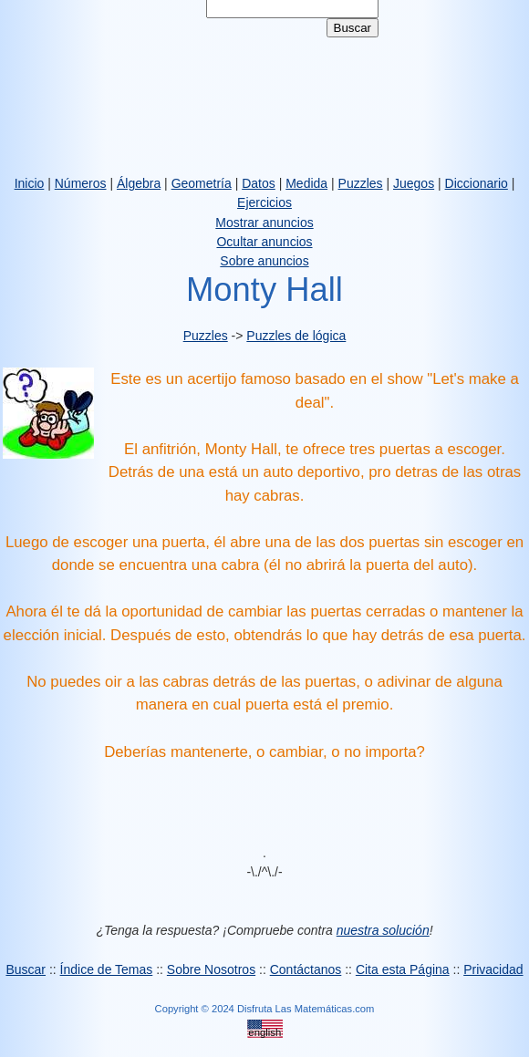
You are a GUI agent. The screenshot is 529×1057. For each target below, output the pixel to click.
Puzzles (360, 183)
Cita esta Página (403, 969)
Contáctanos (306, 969)
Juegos (413, 183)
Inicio (30, 183)
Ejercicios (264, 202)
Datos (258, 183)
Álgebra (139, 183)
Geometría (201, 183)
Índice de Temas (106, 969)
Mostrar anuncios (264, 222)
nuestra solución (383, 930)
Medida (306, 183)
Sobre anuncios (264, 261)
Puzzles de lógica (296, 335)
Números (81, 183)
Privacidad (493, 969)
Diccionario (476, 183)
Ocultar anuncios (264, 241)
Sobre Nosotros (211, 969)
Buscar (25, 969)
